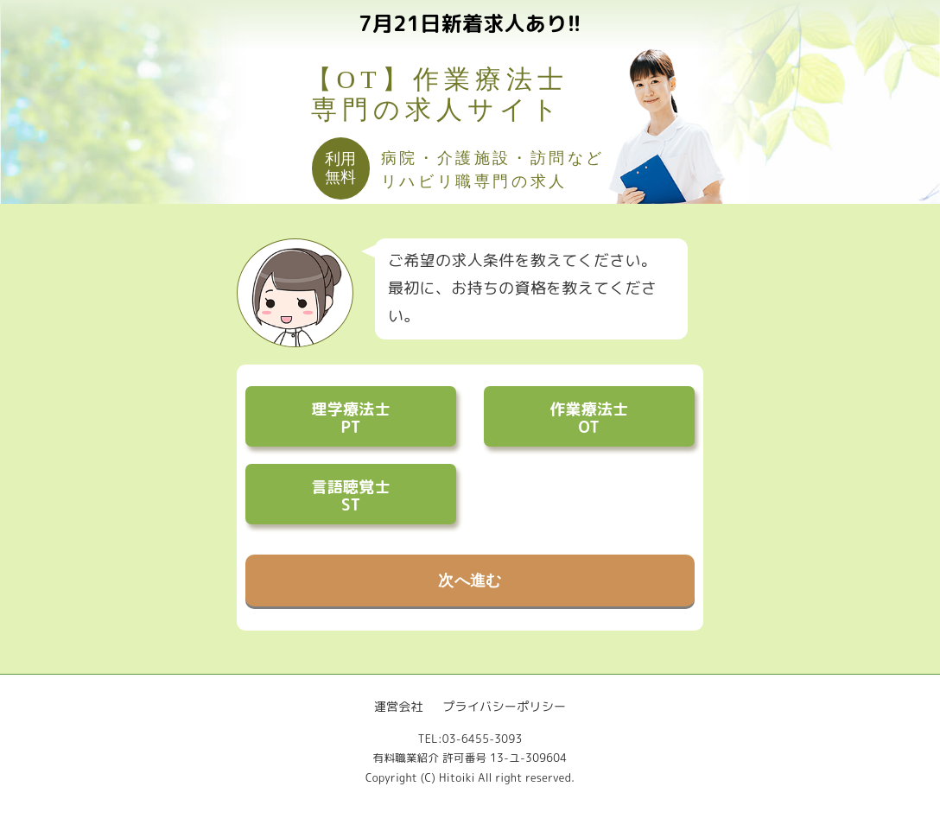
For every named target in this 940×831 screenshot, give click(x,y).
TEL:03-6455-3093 (469, 739)
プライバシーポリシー (504, 706)
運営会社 (398, 706)
